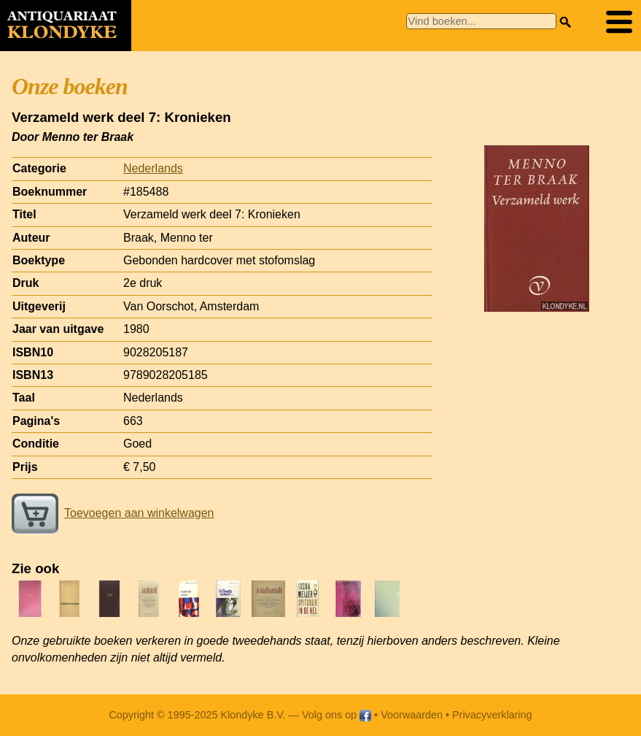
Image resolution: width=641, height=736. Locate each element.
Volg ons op (336, 715)
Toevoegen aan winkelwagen (113, 513)
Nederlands (153, 168)
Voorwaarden (412, 715)
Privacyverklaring (492, 715)
